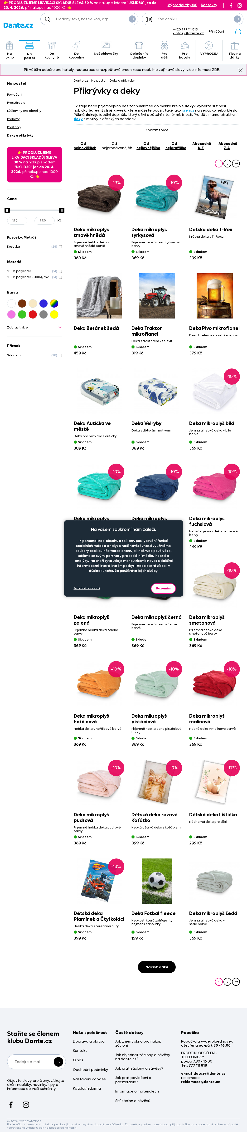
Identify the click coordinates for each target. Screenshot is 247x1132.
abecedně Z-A (227, 145)
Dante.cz (81, 80)
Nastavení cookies (89, 1079)
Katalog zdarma (87, 1089)
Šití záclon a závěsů (132, 1101)
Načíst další (156, 967)
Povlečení (14, 95)
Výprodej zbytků (182, 5)
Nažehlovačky (106, 48)
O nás (78, 1060)
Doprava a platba (89, 1041)
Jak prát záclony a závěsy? (139, 1069)
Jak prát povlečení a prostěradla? (133, 1080)
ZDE (215, 69)
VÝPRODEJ (209, 48)
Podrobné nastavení (87, 588)
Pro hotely (184, 50)
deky (78, 119)
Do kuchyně (52, 50)
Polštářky (14, 127)
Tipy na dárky (234, 50)
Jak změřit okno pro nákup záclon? (138, 1043)
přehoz (188, 110)
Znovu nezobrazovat (240, 70)
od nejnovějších (85, 145)
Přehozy (13, 119)
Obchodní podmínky (90, 1070)
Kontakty (209, 5)
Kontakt (80, 1051)
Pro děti (164, 50)
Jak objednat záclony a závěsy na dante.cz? (142, 1057)
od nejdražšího (175, 145)
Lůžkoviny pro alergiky (24, 111)
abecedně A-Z (201, 145)
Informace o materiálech (137, 1091)
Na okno (9, 50)
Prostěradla (16, 103)
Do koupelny (76, 50)
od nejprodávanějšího (117, 145)
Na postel (29, 51)
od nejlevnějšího (148, 145)
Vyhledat (132, 18)
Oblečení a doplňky (139, 50)
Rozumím (163, 588)
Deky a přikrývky (122, 80)
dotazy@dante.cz (188, 33)
